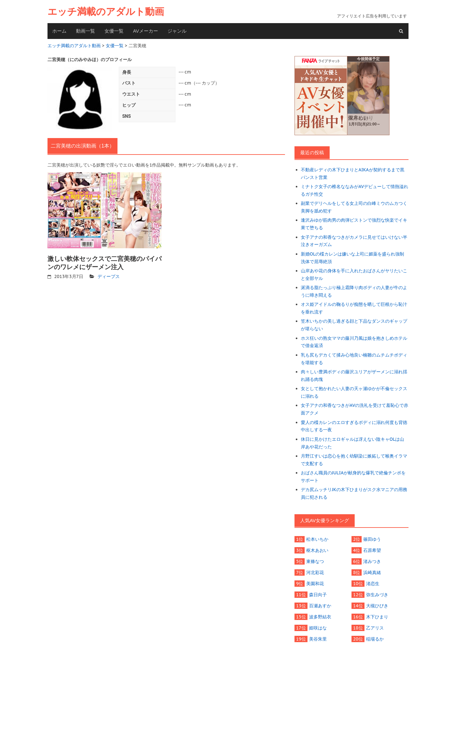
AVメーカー (145, 31)
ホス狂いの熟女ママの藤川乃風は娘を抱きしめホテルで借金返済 (354, 342)
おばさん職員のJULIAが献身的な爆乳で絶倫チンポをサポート (353, 476)
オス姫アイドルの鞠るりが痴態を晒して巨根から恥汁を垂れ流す (354, 308)
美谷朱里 (318, 639)
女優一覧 (114, 31)
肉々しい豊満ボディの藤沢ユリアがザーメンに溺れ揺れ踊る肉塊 (354, 375)
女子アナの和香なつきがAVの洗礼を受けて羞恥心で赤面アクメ (354, 409)
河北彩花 (315, 572)
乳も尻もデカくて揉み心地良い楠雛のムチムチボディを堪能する (354, 358)
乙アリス (375, 628)
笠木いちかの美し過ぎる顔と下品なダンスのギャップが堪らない (354, 325)
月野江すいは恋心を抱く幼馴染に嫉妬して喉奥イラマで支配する (354, 459)
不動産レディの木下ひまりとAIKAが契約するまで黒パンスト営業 (352, 173)
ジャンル (177, 31)
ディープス (109, 276)
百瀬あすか (320, 606)
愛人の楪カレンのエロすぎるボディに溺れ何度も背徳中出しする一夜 (354, 426)
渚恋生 (372, 583)
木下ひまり (377, 617)
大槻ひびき (377, 606)
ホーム (59, 31)
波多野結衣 (320, 617)
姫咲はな (318, 628)
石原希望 (372, 550)
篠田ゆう (372, 539)
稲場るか (375, 639)
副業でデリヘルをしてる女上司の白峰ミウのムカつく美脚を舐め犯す (354, 207)
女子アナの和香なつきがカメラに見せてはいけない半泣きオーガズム (354, 241)
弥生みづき (377, 594)
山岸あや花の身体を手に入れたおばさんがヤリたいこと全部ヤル (354, 274)
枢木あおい (317, 550)
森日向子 (318, 594)
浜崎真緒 (372, 572)
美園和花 (315, 583)
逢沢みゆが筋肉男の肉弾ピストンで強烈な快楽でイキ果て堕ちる (354, 224)
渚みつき (372, 561)
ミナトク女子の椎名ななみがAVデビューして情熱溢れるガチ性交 (354, 190)
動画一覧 (85, 31)
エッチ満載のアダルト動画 (106, 11)
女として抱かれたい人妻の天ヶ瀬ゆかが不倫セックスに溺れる (354, 392)
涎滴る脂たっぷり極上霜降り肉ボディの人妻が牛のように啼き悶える (354, 291)
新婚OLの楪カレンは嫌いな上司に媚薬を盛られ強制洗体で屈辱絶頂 (352, 257)
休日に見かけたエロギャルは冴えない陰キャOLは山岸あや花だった (352, 443)
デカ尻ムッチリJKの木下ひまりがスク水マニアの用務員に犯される (354, 493)
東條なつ (315, 561)
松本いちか (317, 539)
